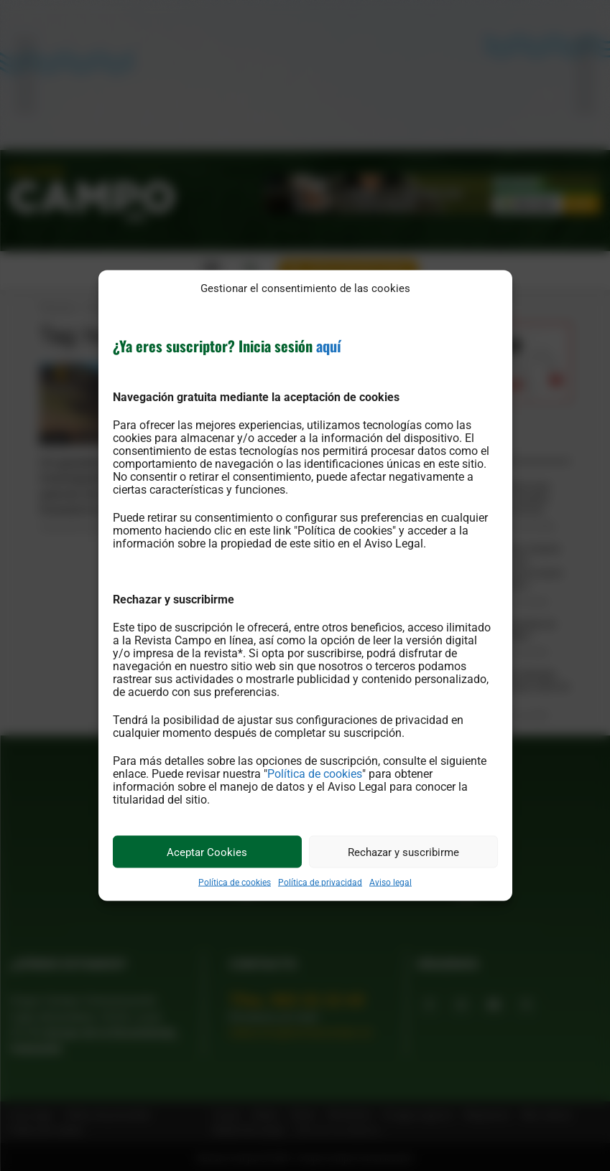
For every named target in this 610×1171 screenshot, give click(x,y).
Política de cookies (314, 774)
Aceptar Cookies (207, 851)
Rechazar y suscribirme (403, 851)
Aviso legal (390, 883)
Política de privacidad (320, 883)
